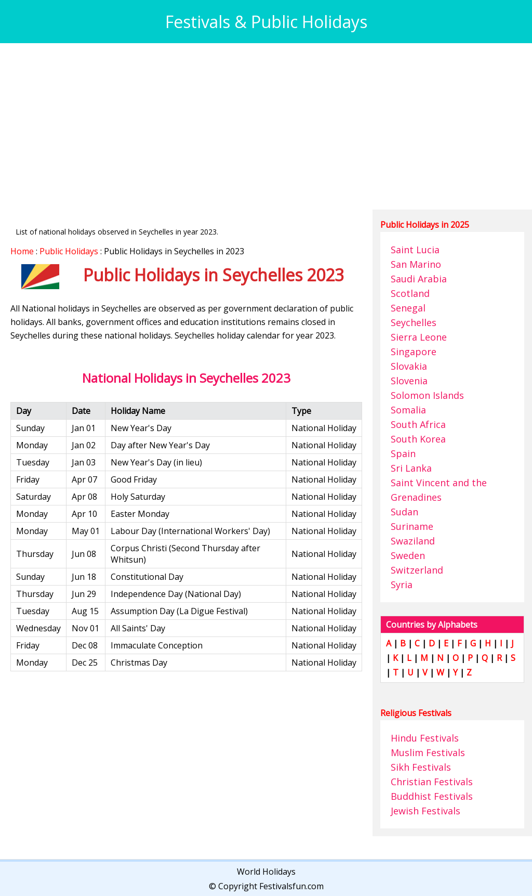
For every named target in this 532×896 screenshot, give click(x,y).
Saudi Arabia (419, 278)
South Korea (418, 439)
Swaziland (413, 541)
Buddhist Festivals (432, 796)
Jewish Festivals (425, 810)
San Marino (416, 264)
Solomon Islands (427, 395)
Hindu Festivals (425, 738)
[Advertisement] (266, 126)
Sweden (408, 555)
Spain (403, 453)
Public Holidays (68, 251)
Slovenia (409, 380)
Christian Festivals (432, 781)
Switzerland (417, 570)
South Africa (418, 424)
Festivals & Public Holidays (266, 21)
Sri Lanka (411, 468)
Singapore (413, 351)
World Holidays (266, 871)
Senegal (408, 308)
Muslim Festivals (428, 752)
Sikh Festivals (421, 767)
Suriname (412, 526)
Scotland (410, 293)
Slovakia (409, 366)
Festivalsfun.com (291, 886)
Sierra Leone (419, 337)
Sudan (404, 511)
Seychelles (413, 322)
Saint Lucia (415, 249)
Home (22, 251)
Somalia (408, 410)
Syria (402, 584)
